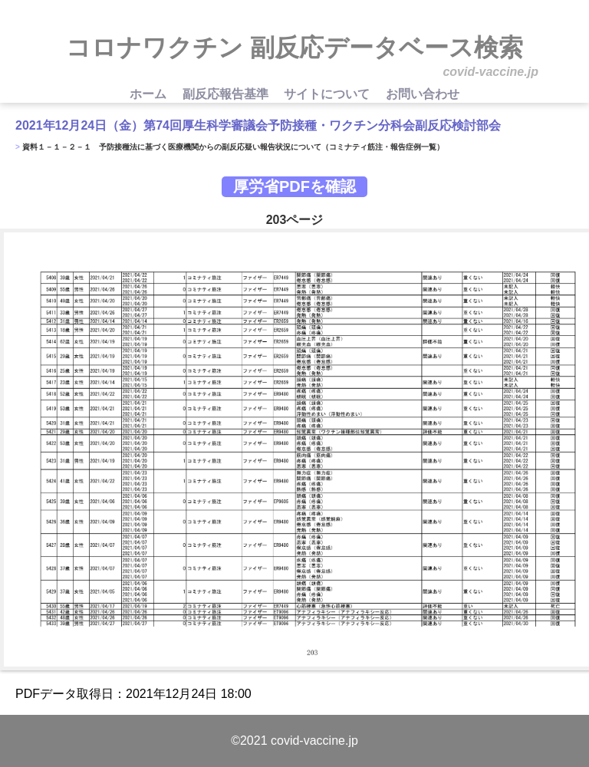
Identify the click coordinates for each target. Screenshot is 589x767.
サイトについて (328, 93)
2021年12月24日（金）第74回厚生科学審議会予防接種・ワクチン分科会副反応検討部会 (258, 125)
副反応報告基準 (227, 93)
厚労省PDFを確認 (294, 186)
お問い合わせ (422, 93)
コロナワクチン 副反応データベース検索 (294, 47)
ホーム (149, 93)
